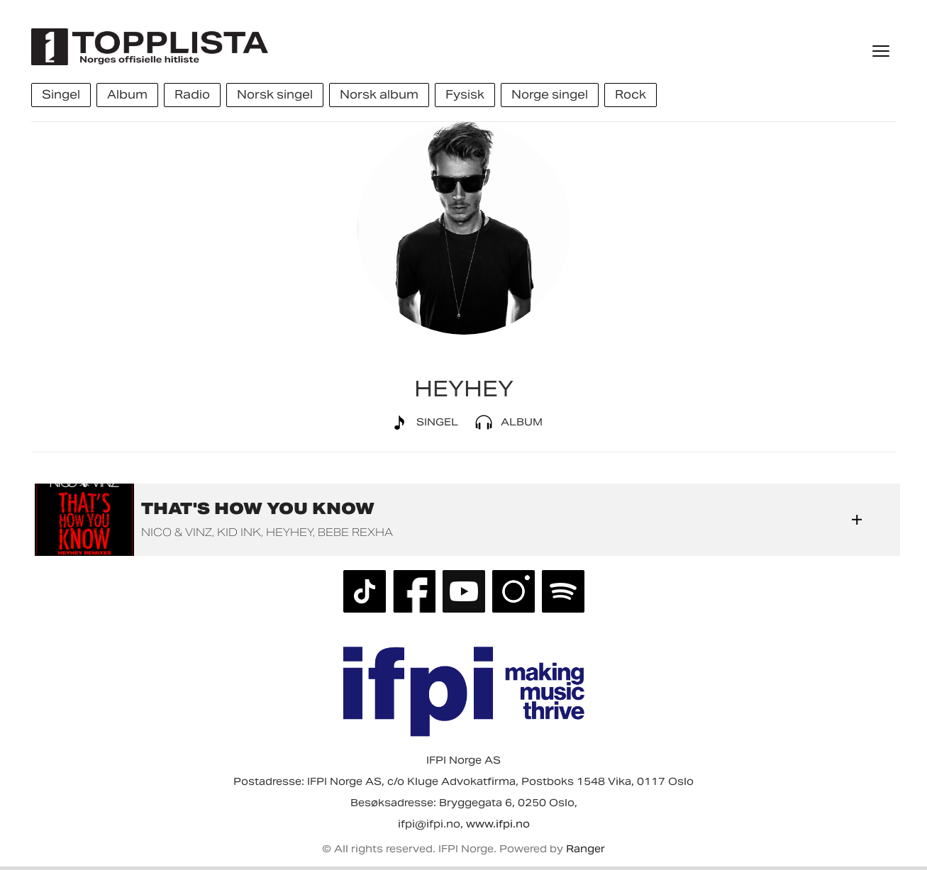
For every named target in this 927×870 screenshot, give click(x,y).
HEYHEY (289, 532)
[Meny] (882, 51)
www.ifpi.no (498, 824)
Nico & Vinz (176, 532)
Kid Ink (239, 532)
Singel (421, 422)
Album (506, 422)
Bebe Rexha (355, 532)
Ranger (585, 848)
